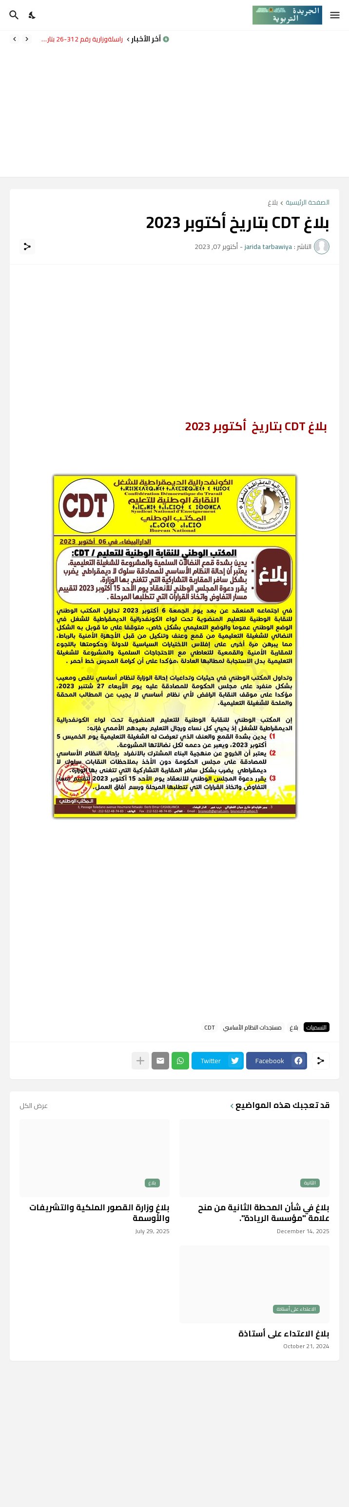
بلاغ (273, 203)
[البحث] (13, 15)
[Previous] (27, 39)
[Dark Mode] (32, 15)
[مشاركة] (27, 246)
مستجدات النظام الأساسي (252, 1027)
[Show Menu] (335, 15)
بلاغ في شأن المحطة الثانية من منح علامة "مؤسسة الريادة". (264, 1212)
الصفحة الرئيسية (308, 203)
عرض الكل (33, 1105)
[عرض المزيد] (140, 1060)
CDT (209, 1027)
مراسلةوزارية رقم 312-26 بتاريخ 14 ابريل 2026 (79, 39)
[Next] (14, 39)
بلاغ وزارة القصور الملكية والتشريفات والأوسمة (99, 1212)
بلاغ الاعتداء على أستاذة (284, 1333)
